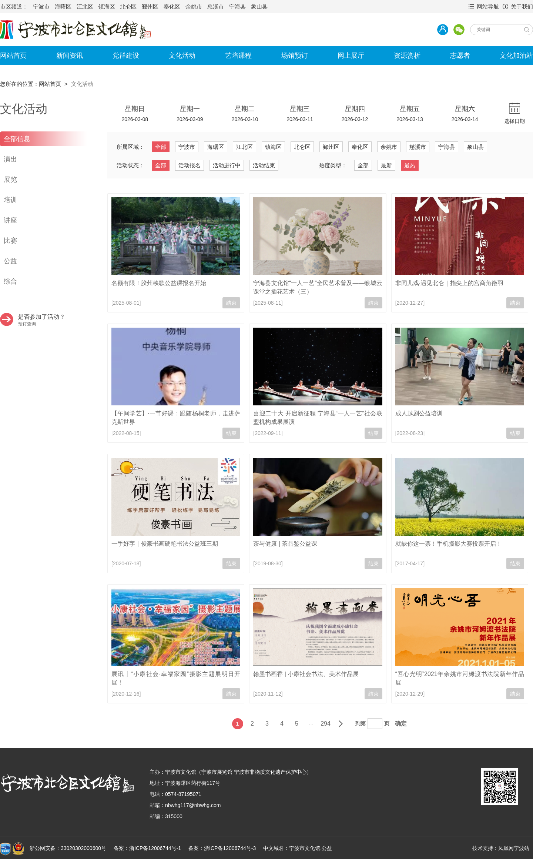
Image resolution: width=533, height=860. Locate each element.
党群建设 (126, 55)
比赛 (10, 240)
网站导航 (488, 6)
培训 (10, 200)
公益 (10, 261)
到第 (360, 723)
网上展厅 (351, 55)
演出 (10, 159)
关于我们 (522, 6)
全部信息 (17, 139)
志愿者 (460, 55)
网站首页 (13, 55)
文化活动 (182, 55)
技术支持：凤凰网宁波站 (500, 848)
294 (326, 723)
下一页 (340, 723)
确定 (401, 723)
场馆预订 (294, 55)
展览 (10, 179)
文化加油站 (516, 55)
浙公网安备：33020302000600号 (68, 848)
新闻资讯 (69, 55)
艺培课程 (238, 55)
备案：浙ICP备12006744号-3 (222, 848)
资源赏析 (407, 55)
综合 (10, 281)
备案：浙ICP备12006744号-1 (147, 848)
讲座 (10, 220)
